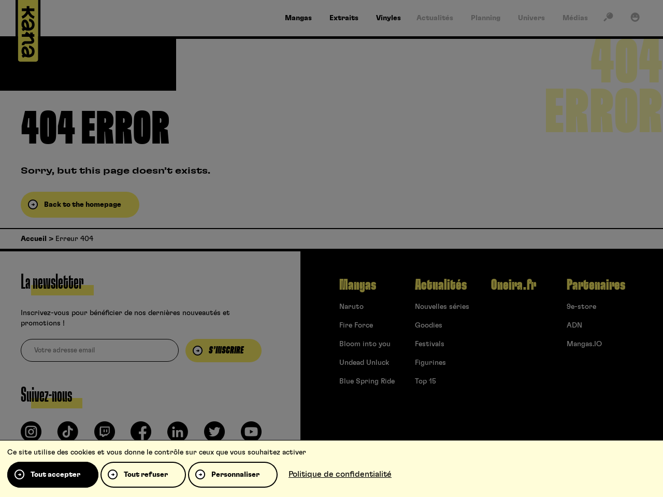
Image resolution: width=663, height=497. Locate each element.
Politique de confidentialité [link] (340, 474)
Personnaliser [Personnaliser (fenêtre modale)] (235, 474)
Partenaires (596, 285)
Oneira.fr (513, 285)
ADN (574, 325)
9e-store (581, 306)
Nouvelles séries (442, 306)
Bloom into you (365, 344)
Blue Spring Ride (367, 381)
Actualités (441, 285)
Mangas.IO (584, 344)
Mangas (357, 285)
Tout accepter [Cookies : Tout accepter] (55, 474)
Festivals (429, 344)
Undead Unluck (364, 362)
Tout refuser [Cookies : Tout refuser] (146, 474)
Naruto (351, 306)
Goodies (428, 325)
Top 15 (425, 381)
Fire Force (356, 325)
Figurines (430, 362)
